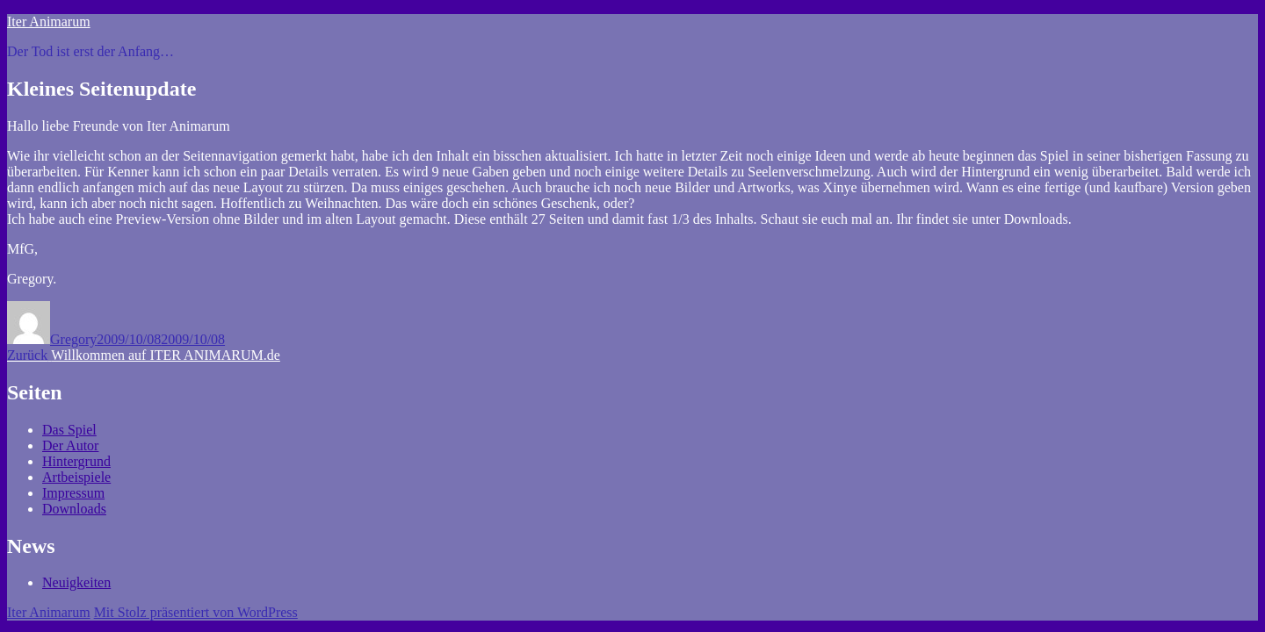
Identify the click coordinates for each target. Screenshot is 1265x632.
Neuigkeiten (76, 582)
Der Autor (70, 445)
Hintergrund (76, 461)
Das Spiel (69, 429)
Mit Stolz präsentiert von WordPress (196, 612)
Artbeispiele (76, 477)
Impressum (73, 492)
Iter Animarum (48, 21)
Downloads (74, 508)
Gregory (73, 339)
